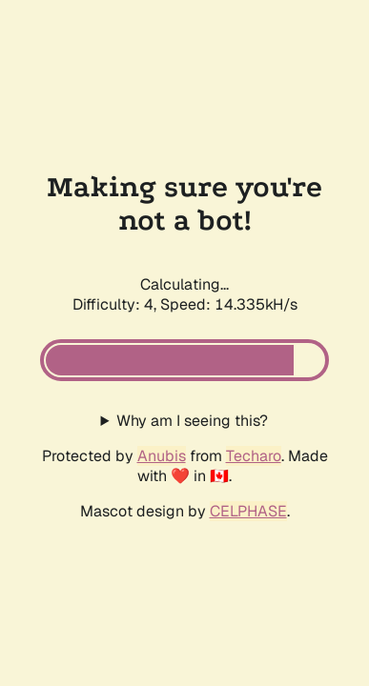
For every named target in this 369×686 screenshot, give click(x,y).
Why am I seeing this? (192, 421)
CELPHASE (248, 511)
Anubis (161, 456)
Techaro (253, 456)
